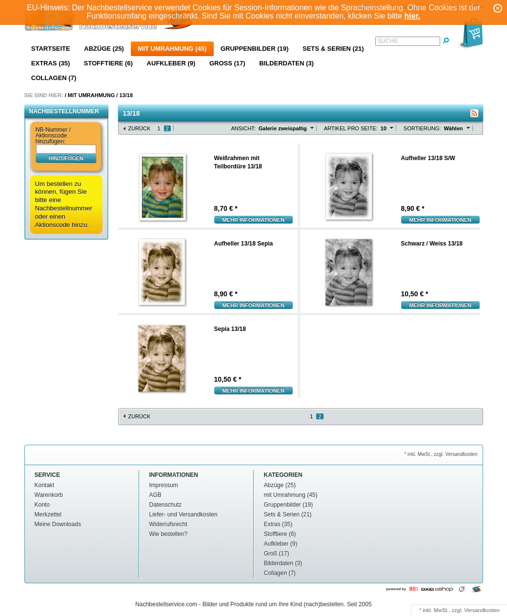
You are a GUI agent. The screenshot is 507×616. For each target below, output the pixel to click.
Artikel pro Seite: (351, 128)
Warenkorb (49, 495)
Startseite (50, 48)
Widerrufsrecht (168, 524)
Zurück (139, 128)
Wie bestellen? (168, 534)
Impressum (163, 485)
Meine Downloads (58, 524)
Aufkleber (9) (171, 63)
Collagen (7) (53, 78)
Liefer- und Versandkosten (183, 514)
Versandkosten (482, 610)
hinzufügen (65, 158)
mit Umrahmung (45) (172, 48)
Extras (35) (50, 63)
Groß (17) (227, 63)
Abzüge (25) (104, 48)
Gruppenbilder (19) (254, 48)
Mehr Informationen (254, 220)
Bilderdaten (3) (286, 63)
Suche (388, 41)
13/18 (126, 95)
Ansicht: (243, 128)
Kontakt (45, 485)
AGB (155, 495)
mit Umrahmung (91, 95)
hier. (413, 16)
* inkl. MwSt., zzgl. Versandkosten (440, 454)
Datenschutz (165, 504)
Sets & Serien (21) (333, 48)
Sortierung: (422, 128)
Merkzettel (48, 514)
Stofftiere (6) (108, 63)
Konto (42, 504)
